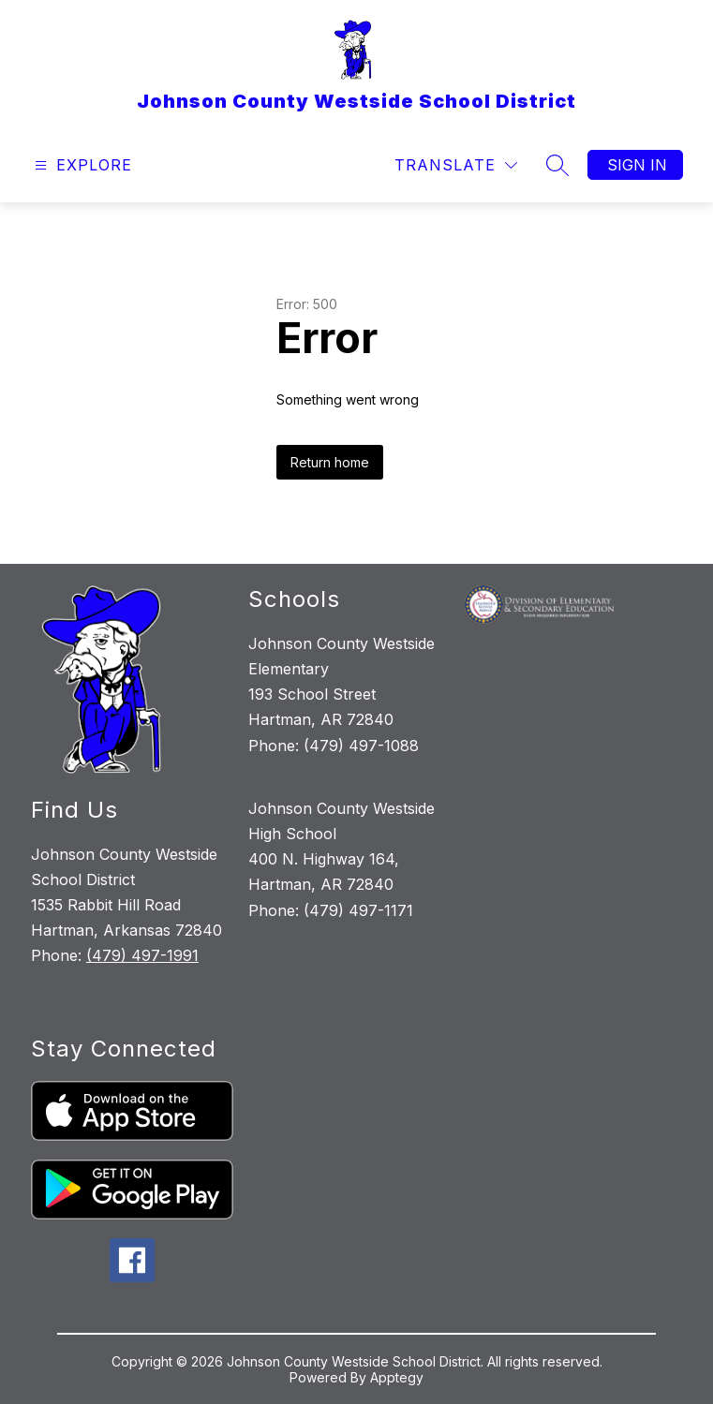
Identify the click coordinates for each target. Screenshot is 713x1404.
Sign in (637, 164)
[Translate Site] (456, 165)
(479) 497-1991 (142, 955)
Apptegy (396, 1377)
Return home (329, 462)
